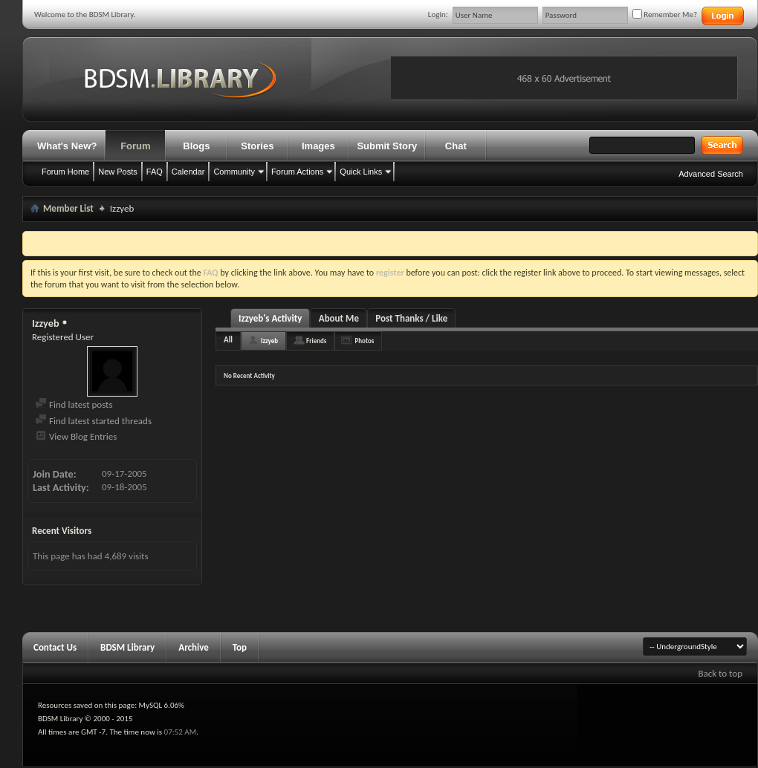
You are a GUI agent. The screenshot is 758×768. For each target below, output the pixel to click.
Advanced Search (710, 173)
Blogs (196, 146)
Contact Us (55, 647)
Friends (316, 340)
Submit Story (387, 146)
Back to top (720, 673)
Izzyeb (269, 340)
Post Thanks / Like (411, 318)
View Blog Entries (76, 436)
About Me (339, 318)
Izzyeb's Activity (270, 318)
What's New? (67, 146)
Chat (456, 146)
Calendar (188, 171)
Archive (193, 647)
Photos (364, 340)
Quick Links (361, 171)
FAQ (154, 171)
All (228, 340)
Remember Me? (664, 14)
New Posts (117, 171)
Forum (135, 146)
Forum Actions (297, 171)
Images (318, 146)
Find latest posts (74, 404)
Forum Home (65, 171)
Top (240, 647)
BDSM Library (127, 647)
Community (234, 171)
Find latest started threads (93, 420)
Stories (257, 146)
